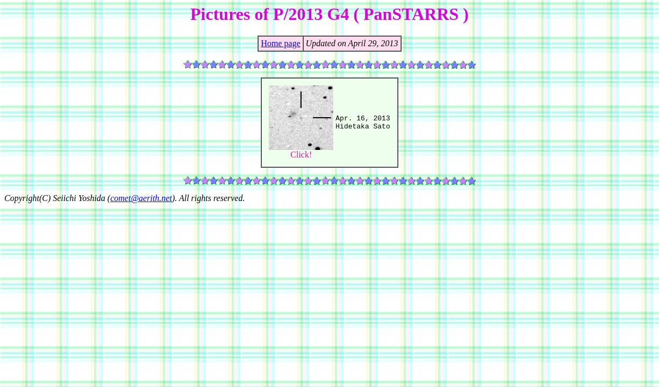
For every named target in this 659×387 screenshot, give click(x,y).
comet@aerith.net (141, 198)
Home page (280, 43)
